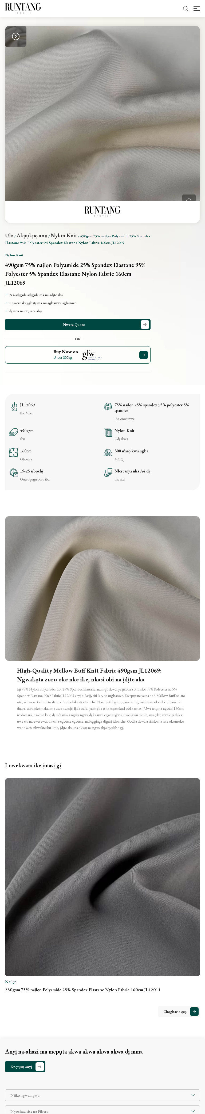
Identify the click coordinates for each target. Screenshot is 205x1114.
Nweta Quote (74, 324)
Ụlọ (9, 235)
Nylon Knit (64, 235)
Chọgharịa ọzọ (175, 1011)
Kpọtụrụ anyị (21, 1066)
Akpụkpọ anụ (32, 235)
